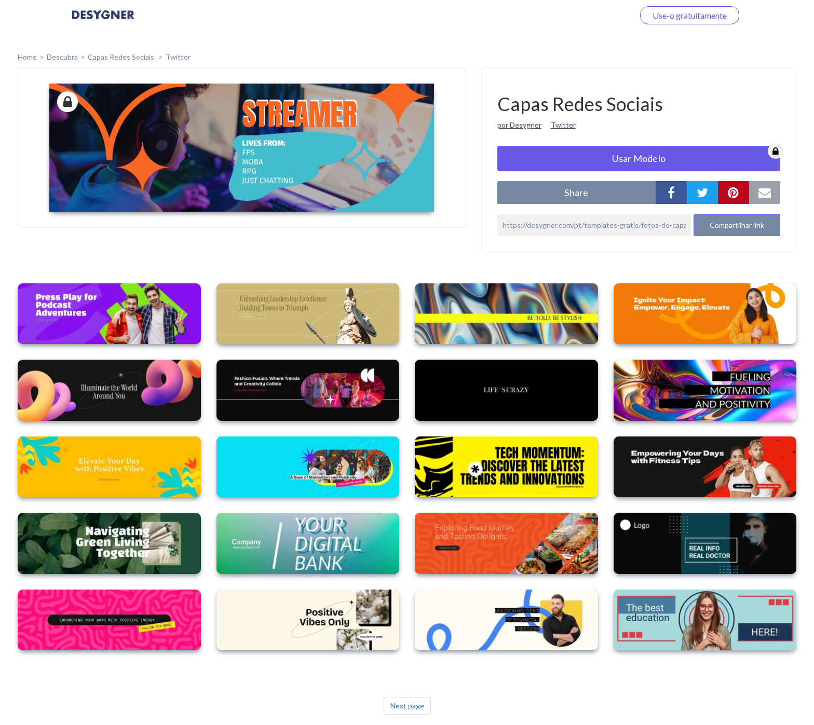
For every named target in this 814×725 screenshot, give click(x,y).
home (27, 56)
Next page (407, 705)
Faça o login (600, 15)
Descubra (62, 56)
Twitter (178, 56)
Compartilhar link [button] (737, 225)
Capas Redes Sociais (122, 56)
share (576, 192)
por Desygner (519, 124)
